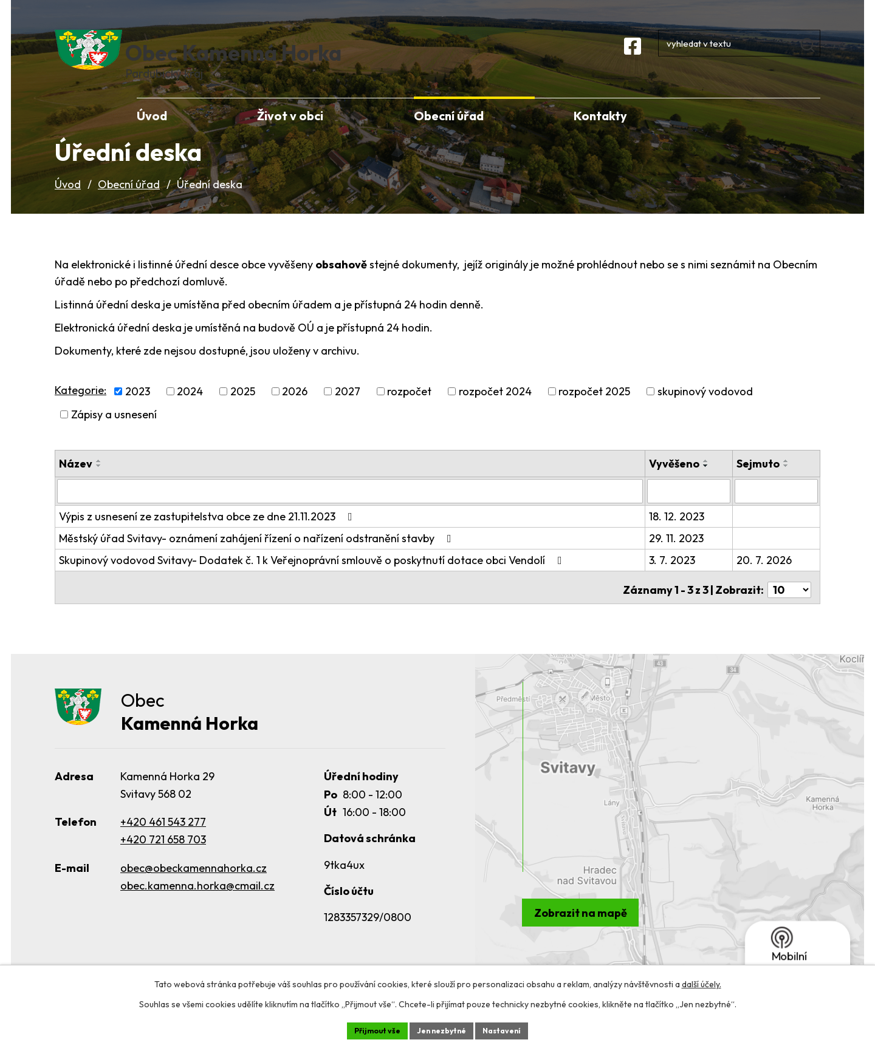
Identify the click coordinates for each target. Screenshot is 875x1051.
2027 (347, 410)
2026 (294, 410)
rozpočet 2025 (594, 410)
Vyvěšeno (676, 482)
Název (75, 482)
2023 (137, 410)
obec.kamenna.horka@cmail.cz (197, 899)
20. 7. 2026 (765, 577)
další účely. (701, 981)
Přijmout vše (368, 1029)
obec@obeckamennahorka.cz (193, 882)
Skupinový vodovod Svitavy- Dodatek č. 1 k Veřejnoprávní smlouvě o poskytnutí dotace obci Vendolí (313, 577)
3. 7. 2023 (674, 577)
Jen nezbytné (441, 1029)
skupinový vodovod (705, 410)
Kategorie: (80, 408)
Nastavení (510, 1029)
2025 (242, 410)
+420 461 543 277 (163, 836)
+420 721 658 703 (163, 853)
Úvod (68, 202)
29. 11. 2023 (678, 555)
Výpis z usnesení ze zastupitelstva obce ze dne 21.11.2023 (208, 533)
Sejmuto (759, 482)
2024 (190, 410)
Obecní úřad (129, 202)
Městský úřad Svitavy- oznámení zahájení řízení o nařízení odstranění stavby (257, 555)
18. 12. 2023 (678, 533)
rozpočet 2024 (495, 410)
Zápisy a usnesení (114, 433)
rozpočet (409, 410)
